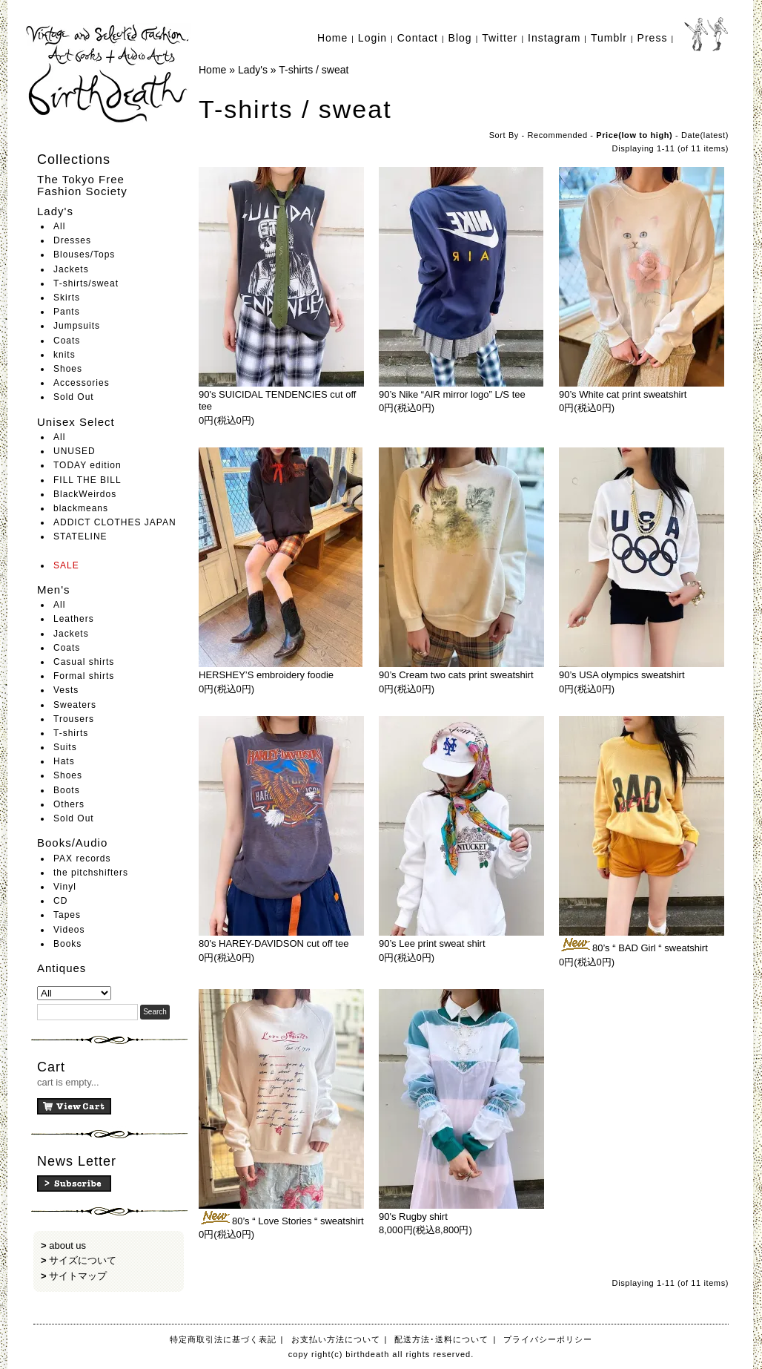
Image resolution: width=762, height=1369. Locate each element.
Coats (66, 340)
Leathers (73, 619)
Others (69, 804)
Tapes (67, 915)
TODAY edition (87, 465)
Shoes (67, 369)
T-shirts (70, 733)
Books (67, 944)
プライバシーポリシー (547, 1339)
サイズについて (82, 1260)
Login (372, 38)
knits (64, 354)
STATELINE (80, 536)
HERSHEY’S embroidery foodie (266, 674)
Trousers (73, 719)
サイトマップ (78, 1275)
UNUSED (74, 451)
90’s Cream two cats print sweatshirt (456, 674)
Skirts (66, 297)
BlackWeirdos (84, 494)
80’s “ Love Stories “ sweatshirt (281, 1221)
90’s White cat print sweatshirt (622, 394)
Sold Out (73, 397)
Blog (460, 38)
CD (60, 901)
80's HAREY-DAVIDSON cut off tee (273, 943)
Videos (69, 930)
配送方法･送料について (441, 1339)
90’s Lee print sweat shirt (432, 943)
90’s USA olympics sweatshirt (622, 674)
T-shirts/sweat (86, 283)
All (59, 226)
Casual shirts (83, 662)
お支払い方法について (335, 1339)
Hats (64, 761)
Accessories (81, 383)
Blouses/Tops (84, 254)
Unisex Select (76, 422)
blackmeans (80, 508)
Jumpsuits (76, 326)
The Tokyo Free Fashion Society (82, 185)
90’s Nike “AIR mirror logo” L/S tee (452, 394)
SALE (66, 565)
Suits (65, 747)
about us (67, 1245)
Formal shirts (83, 676)
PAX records (81, 858)
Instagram (554, 38)
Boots (66, 790)
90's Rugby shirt (413, 1216)
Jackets (71, 269)
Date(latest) (705, 135)
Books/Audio (72, 842)
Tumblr (609, 38)
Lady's (55, 211)
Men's (53, 589)
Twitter (499, 38)
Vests (66, 690)
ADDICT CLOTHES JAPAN (114, 522)
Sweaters (74, 705)
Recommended (558, 135)
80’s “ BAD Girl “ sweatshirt (633, 947)
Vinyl (64, 887)
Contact (417, 38)
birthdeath (108, 74)
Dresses (72, 240)
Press (652, 38)
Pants (66, 311)
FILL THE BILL (87, 480)
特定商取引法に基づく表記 (223, 1339)
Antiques (61, 968)
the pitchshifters (90, 872)
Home (332, 38)
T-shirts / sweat (313, 70)
